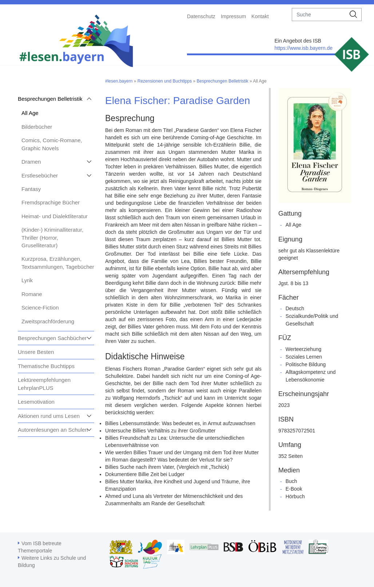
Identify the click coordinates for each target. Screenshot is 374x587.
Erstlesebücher (39, 175)
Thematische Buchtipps (46, 366)
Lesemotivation (36, 402)
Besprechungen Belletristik (50, 99)
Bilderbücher (36, 127)
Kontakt (259, 16)
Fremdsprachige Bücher (50, 202)
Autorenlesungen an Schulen (53, 430)
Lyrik (27, 280)
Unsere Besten (36, 352)
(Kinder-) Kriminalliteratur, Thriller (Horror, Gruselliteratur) (52, 237)
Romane (31, 294)
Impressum (233, 16)
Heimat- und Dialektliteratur (54, 216)
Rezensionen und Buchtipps (165, 81)
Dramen (31, 162)
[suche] (319, 14)
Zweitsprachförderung (47, 321)
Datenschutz (201, 16)
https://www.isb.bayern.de (303, 48)
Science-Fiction (40, 307)
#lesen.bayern (118, 81)
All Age (30, 113)
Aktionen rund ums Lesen (49, 416)
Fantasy (31, 189)
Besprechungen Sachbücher (52, 338)
